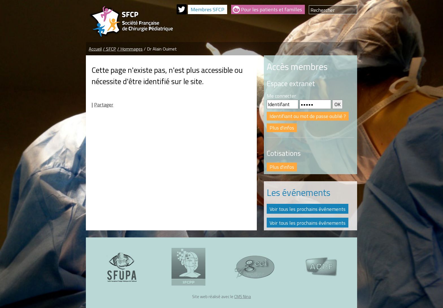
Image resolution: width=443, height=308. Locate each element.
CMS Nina (242, 296)
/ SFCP (109, 48)
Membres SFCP (207, 9)
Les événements (298, 192)
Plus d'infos (282, 128)
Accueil (95, 48)
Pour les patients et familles (271, 9)
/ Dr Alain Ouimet (160, 48)
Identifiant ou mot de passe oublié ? (308, 116)
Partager (103, 104)
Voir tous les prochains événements (308, 209)
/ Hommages (130, 48)
